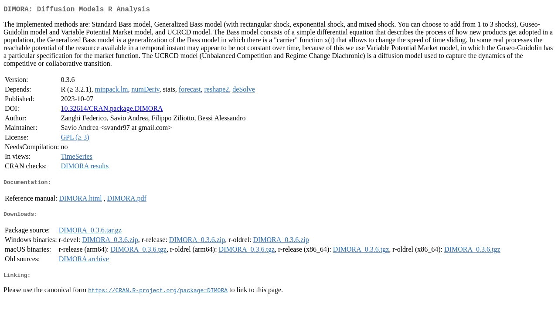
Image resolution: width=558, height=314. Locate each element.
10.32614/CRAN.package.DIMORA (112, 110)
